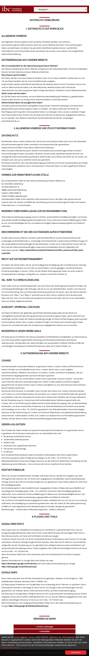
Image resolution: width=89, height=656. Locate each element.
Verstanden (75, 652)
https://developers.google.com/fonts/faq (19, 563)
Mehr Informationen (11, 648)
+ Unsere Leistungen (44, 626)
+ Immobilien (44, 631)
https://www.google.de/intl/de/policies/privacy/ (28, 606)
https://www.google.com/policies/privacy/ (19, 566)
